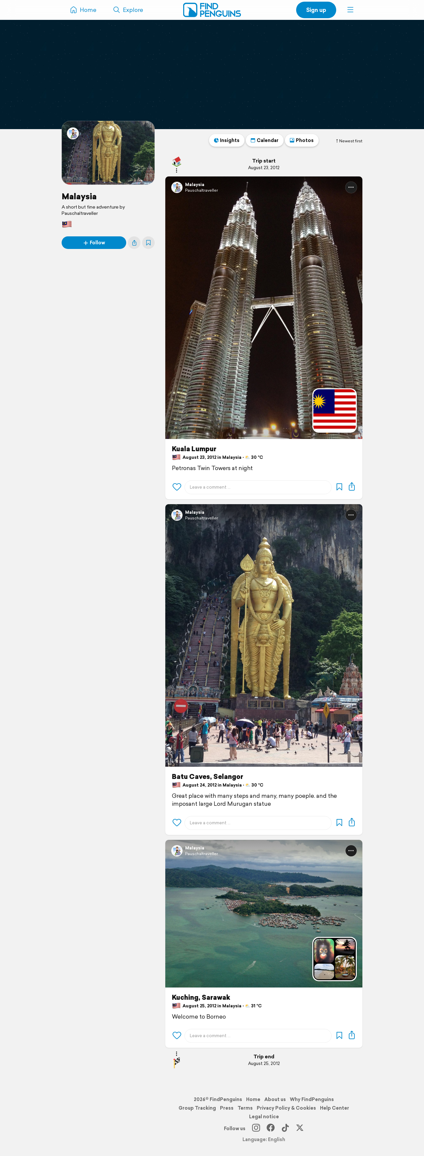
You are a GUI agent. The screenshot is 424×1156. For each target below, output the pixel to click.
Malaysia (79, 196)
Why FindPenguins (312, 1099)
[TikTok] (285, 1128)
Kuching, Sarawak (201, 997)
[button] (350, 10)
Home (253, 1099)
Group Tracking (197, 1108)
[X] (300, 1128)
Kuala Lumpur (194, 449)
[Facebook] (271, 1128)
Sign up (316, 10)
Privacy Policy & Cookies (286, 1108)
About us (275, 1099)
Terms (245, 1108)
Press (227, 1108)
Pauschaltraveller (201, 190)
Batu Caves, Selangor (207, 776)
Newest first (348, 141)
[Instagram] (256, 1128)
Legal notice (264, 1116)
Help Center (334, 1108)
